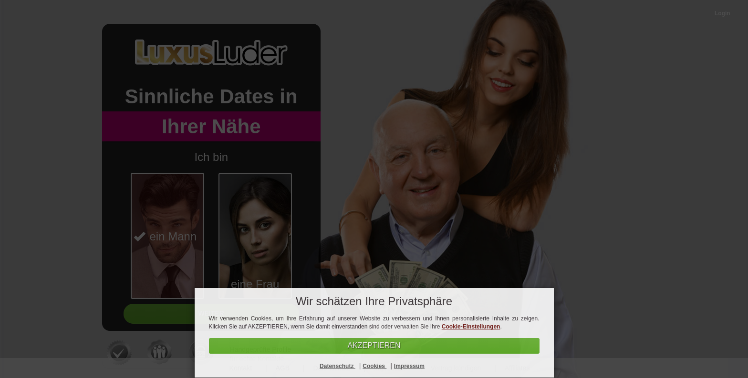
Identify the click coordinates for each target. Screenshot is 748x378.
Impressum (409, 366)
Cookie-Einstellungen (471, 326)
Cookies (374, 366)
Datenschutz (337, 366)
